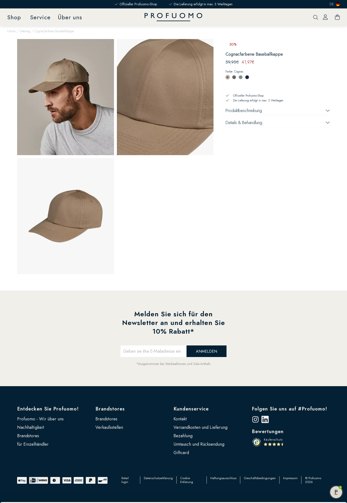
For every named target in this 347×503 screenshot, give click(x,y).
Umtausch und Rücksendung (199, 444)
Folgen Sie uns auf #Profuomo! (289, 408)
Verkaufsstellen (109, 427)
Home (11, 31)
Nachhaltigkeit (30, 427)
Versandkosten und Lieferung (200, 427)
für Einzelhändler (33, 444)
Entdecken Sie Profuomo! (48, 408)
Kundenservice (191, 408)
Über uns (70, 17)
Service (40, 17)
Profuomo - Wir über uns (40, 419)
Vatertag (25, 31)
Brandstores (28, 436)
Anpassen (307, 481)
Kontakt (180, 419)
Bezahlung (183, 436)
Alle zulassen (306, 465)
